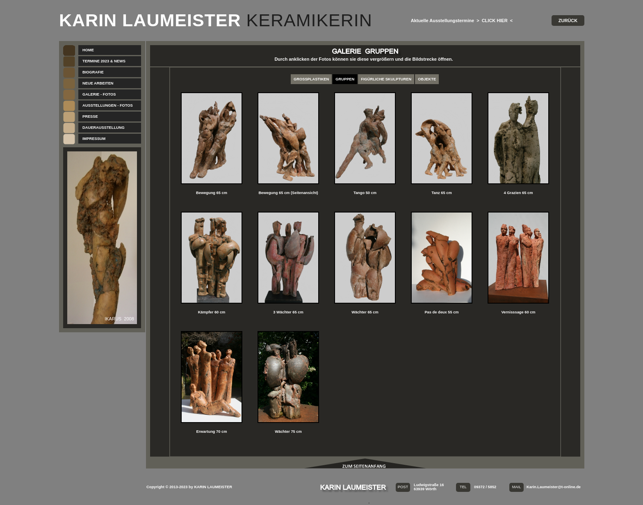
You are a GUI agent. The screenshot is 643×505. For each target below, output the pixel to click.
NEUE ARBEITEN (98, 83)
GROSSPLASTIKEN (311, 79)
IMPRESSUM (93, 139)
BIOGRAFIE (93, 72)
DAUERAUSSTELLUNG (103, 128)
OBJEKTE (427, 79)
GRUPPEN (344, 79)
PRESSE (90, 116)
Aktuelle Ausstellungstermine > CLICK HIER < (462, 20)
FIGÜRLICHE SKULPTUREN (386, 79)
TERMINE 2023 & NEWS (103, 61)
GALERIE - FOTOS (99, 94)
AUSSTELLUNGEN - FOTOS (107, 105)
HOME (88, 50)
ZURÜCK (568, 20)
